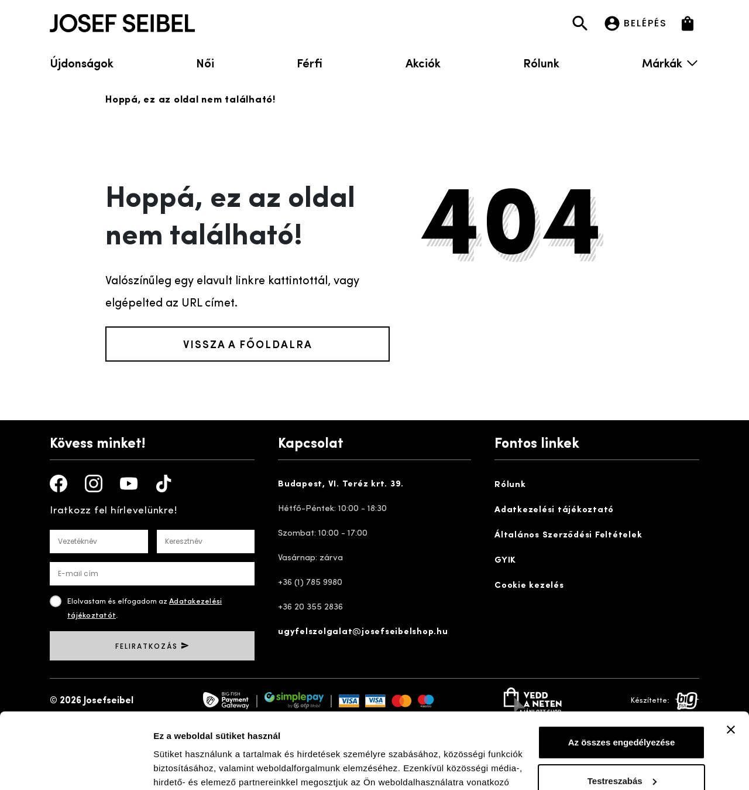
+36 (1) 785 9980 (310, 582)
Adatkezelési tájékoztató (554, 510)
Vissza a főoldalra (247, 343)
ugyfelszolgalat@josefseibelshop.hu (363, 632)
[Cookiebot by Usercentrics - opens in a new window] (76, 767)
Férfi (309, 62)
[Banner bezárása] (731, 654)
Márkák (670, 62)
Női (205, 62)
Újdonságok (82, 62)
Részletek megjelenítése (204, 767)
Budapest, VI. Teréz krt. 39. (341, 484)
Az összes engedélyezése (621, 667)
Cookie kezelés (529, 585)
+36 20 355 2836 (310, 607)
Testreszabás (622, 705)
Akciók (423, 62)
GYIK (505, 560)
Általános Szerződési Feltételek (568, 535)
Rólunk (541, 62)
